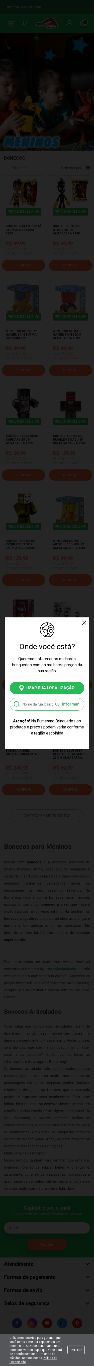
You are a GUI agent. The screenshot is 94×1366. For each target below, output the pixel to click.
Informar (70, 704)
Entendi (76, 1350)
